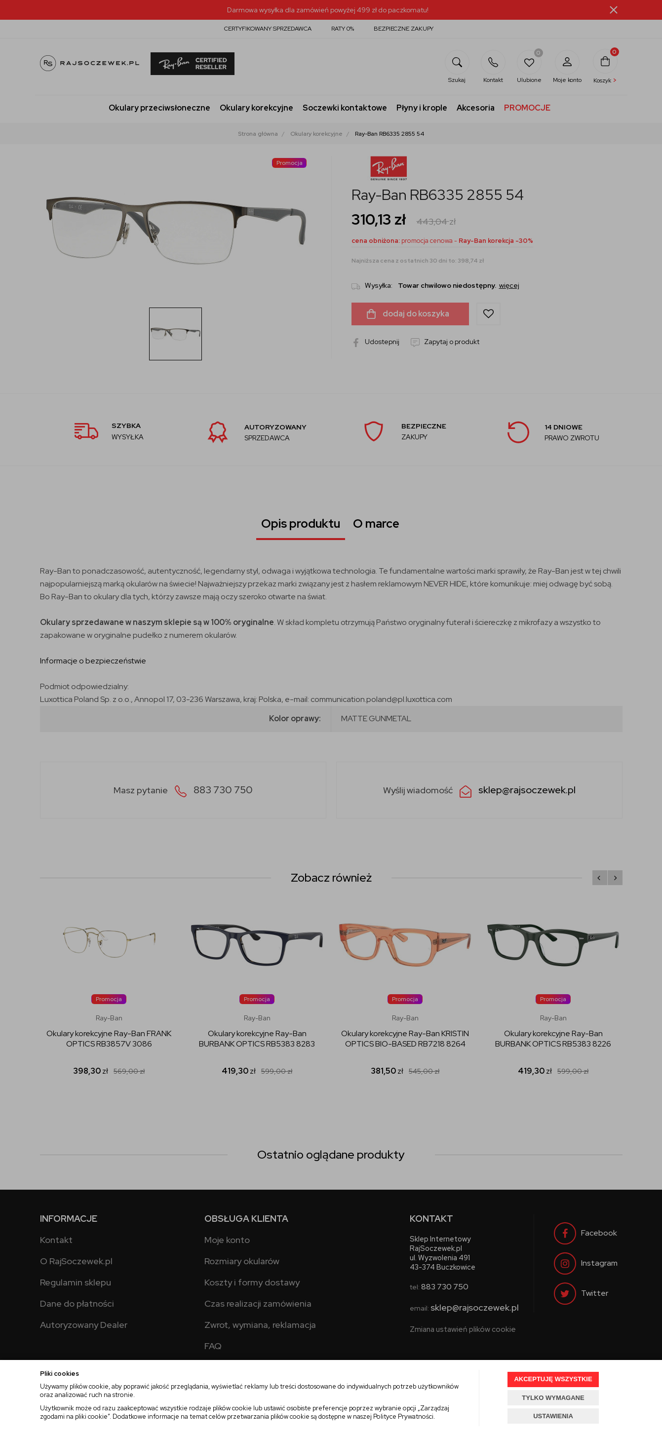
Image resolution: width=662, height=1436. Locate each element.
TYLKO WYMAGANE (553, 1397)
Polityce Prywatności (403, 1416)
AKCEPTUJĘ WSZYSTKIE (553, 1379)
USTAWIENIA (553, 1416)
